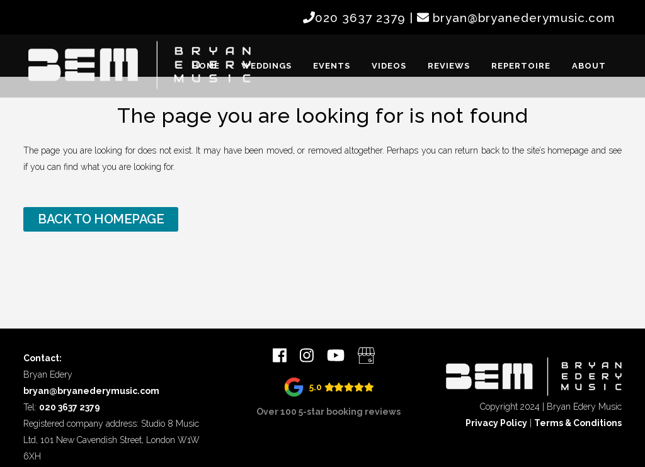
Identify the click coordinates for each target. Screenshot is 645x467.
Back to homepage (101, 219)
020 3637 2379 (360, 18)
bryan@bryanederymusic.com (524, 18)
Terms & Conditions (578, 423)
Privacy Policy (496, 423)
